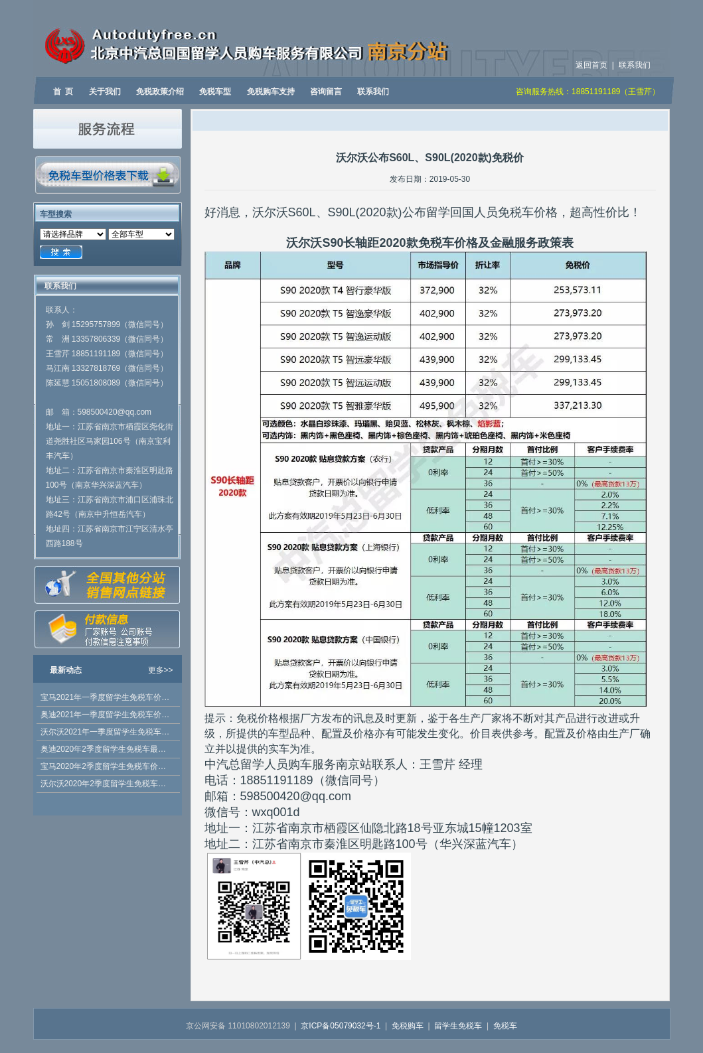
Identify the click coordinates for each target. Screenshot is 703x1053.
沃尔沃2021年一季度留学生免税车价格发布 (106, 732)
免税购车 (408, 1025)
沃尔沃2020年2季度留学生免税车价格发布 (106, 783)
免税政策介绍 (160, 91)
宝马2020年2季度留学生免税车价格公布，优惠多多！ (106, 766)
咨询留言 (326, 91)
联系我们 (635, 65)
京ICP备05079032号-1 (340, 1025)
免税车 (505, 1025)
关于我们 (105, 91)
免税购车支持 (271, 91)
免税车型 (215, 91)
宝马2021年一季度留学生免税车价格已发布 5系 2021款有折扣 (106, 697)
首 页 (63, 91)
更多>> (160, 670)
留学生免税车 (458, 1025)
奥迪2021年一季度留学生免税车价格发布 (106, 714)
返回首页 (591, 65)
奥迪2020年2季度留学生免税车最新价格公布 (106, 749)
